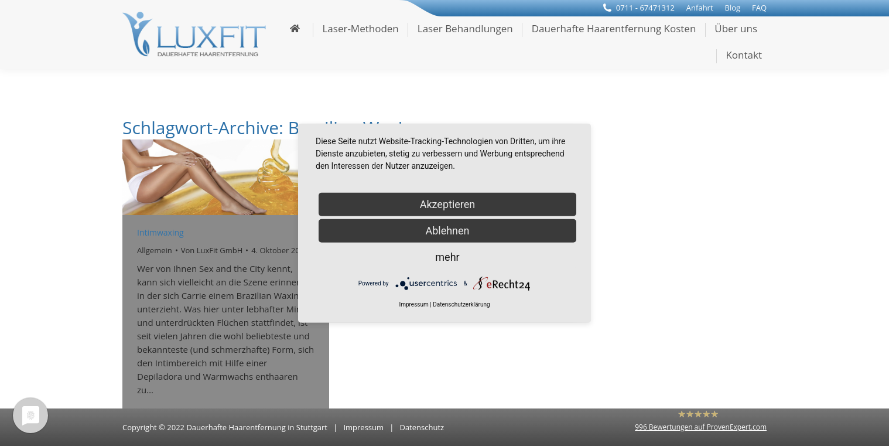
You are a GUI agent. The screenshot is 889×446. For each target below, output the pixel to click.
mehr (447, 256)
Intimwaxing (160, 232)
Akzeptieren (448, 204)
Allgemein (154, 250)
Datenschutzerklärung (461, 304)
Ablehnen (447, 230)
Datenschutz (421, 427)
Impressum (363, 427)
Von (212, 250)
